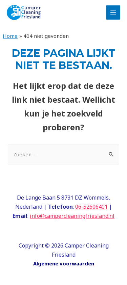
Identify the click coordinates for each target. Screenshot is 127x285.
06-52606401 (91, 206)
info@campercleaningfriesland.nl (72, 215)
